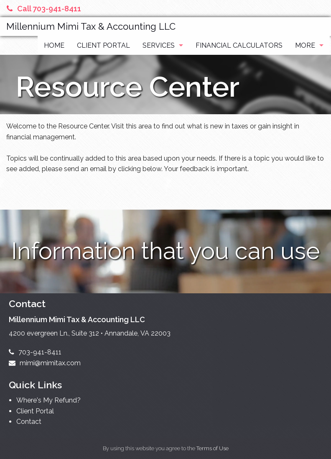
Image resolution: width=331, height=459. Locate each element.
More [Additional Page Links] (305, 45)
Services (159, 45)
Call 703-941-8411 (44, 8)
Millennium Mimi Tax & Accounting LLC (91, 26)
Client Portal (103, 45)
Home (54, 45)
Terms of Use (212, 448)
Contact (28, 422)
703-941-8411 (35, 352)
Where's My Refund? (48, 400)
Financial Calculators (239, 45)
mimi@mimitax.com (45, 363)
